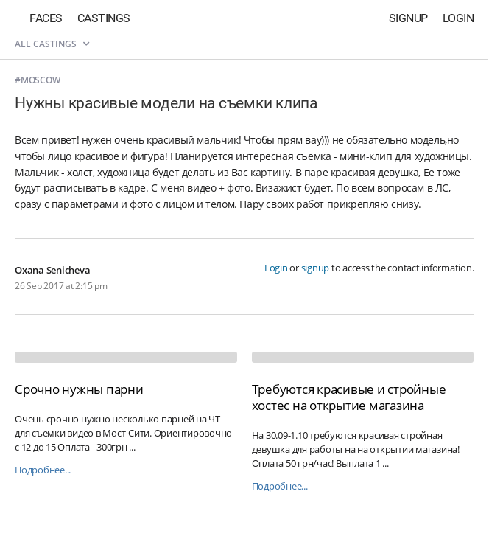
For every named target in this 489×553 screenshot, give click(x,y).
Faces (46, 18)
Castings (103, 18)
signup (315, 267)
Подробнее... (43, 470)
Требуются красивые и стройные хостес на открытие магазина (349, 397)
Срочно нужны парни (79, 388)
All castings (52, 44)
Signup (408, 18)
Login (458, 18)
